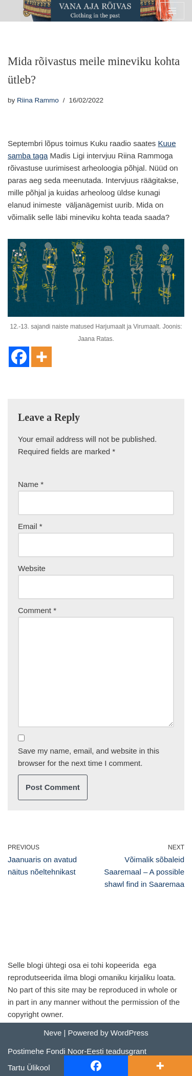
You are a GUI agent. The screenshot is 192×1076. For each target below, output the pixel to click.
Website (32, 568)
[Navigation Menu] (172, 10)
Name (31, 484)
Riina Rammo (38, 100)
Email (30, 526)
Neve (52, 1032)
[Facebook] (19, 357)
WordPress (129, 1032)
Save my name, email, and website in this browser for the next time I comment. (88, 756)
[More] (41, 357)
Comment (37, 610)
